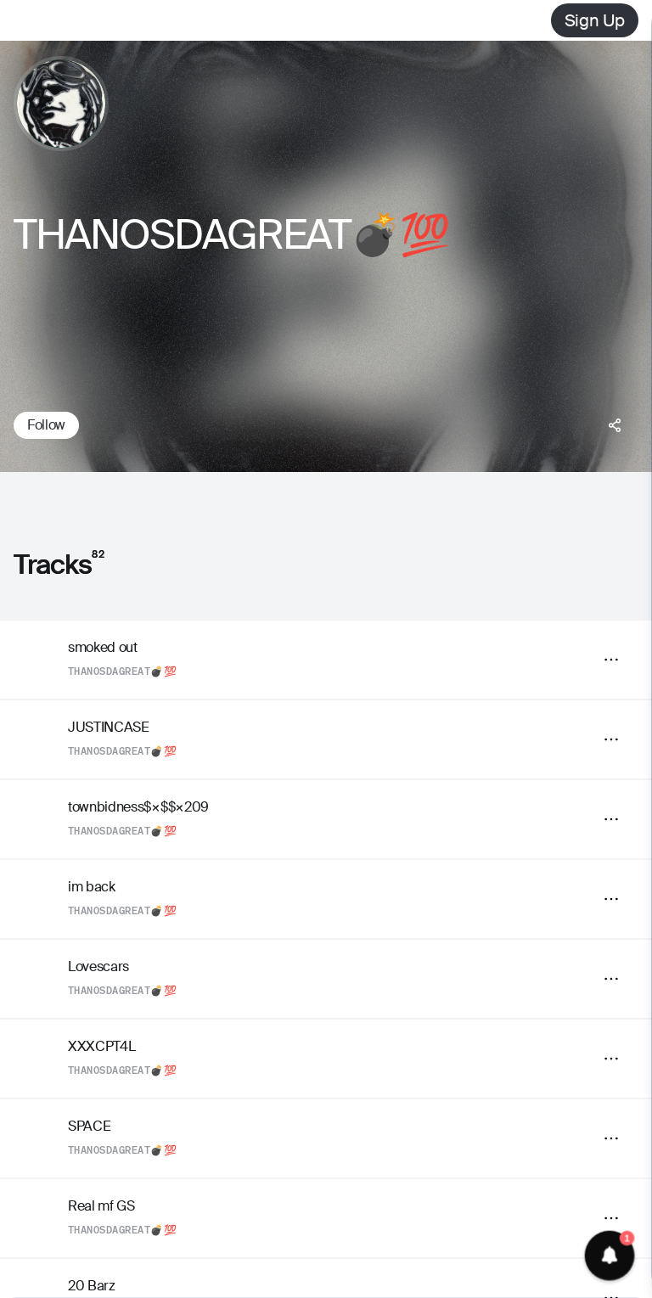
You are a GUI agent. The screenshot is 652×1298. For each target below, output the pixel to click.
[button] (610, 1256)
